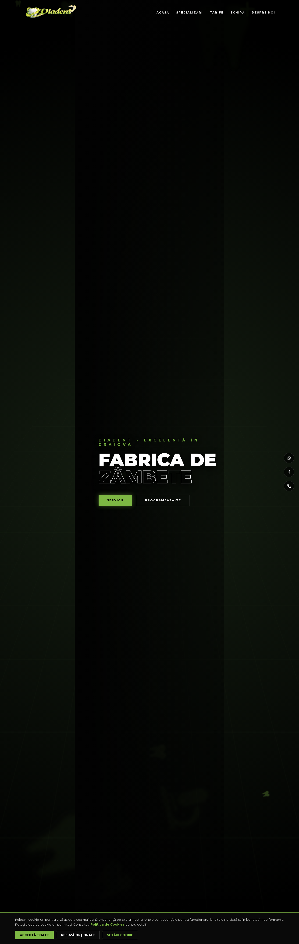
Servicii (115, 500)
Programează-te (163, 500)
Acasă (163, 12)
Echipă (238, 12)
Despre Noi (263, 12)
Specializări (189, 12)
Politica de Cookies (107, 924)
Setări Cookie (120, 935)
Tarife (217, 12)
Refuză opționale (78, 935)
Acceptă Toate (34, 935)
